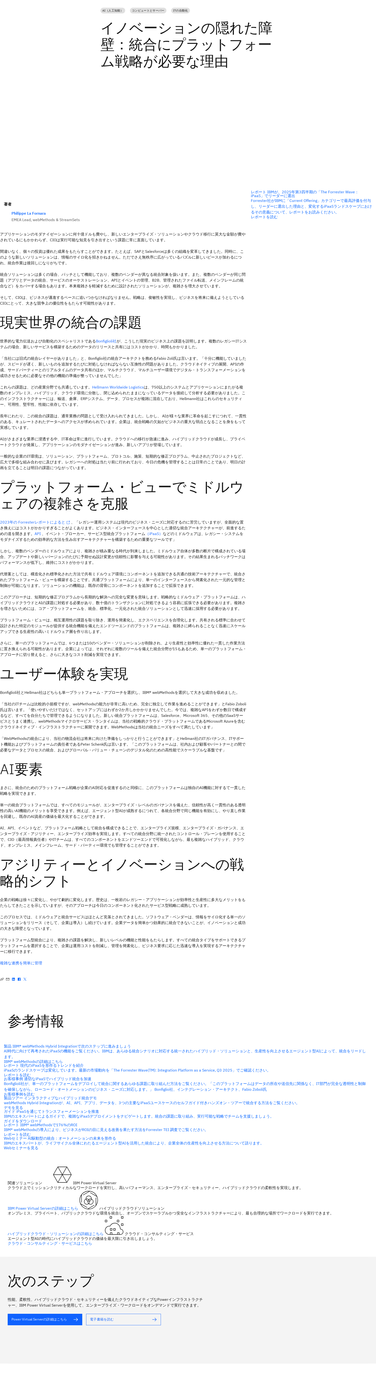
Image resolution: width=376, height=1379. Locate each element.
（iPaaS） (154, 533)
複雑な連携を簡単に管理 (21, 963)
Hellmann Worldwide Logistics (118, 387)
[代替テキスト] (186, 1143)
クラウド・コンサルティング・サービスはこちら (50, 1243)
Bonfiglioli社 (106, 341)
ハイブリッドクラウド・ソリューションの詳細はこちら (56, 1233)
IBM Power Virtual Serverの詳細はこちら (43, 1208)
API (38, 533)
